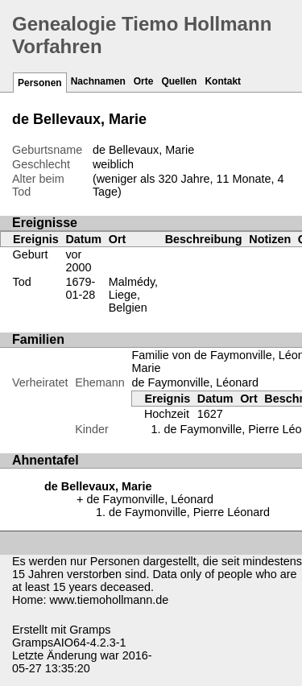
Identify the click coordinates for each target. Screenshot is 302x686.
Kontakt (223, 81)
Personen (40, 83)
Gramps (89, 629)
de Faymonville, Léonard (195, 382)
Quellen (179, 81)
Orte (144, 81)
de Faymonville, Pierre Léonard (189, 512)
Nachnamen (98, 81)
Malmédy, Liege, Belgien (133, 294)
